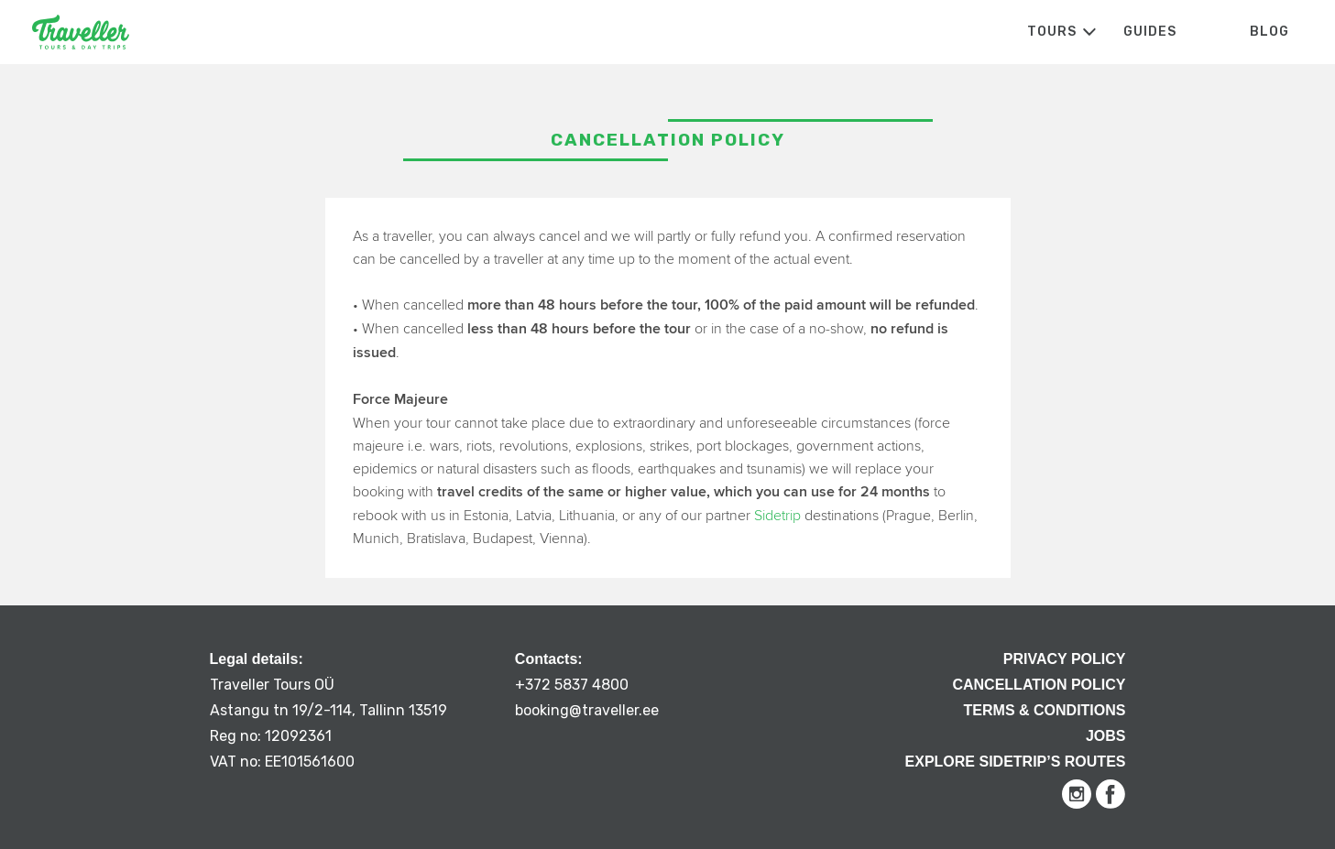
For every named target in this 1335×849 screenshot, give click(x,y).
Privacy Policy (1064, 659)
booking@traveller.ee (587, 710)
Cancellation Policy (1038, 684)
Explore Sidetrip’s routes (1015, 761)
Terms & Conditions (1045, 710)
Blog (1269, 31)
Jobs (1106, 736)
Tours (1052, 31)
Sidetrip (777, 515)
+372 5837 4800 (572, 684)
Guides (1149, 31)
